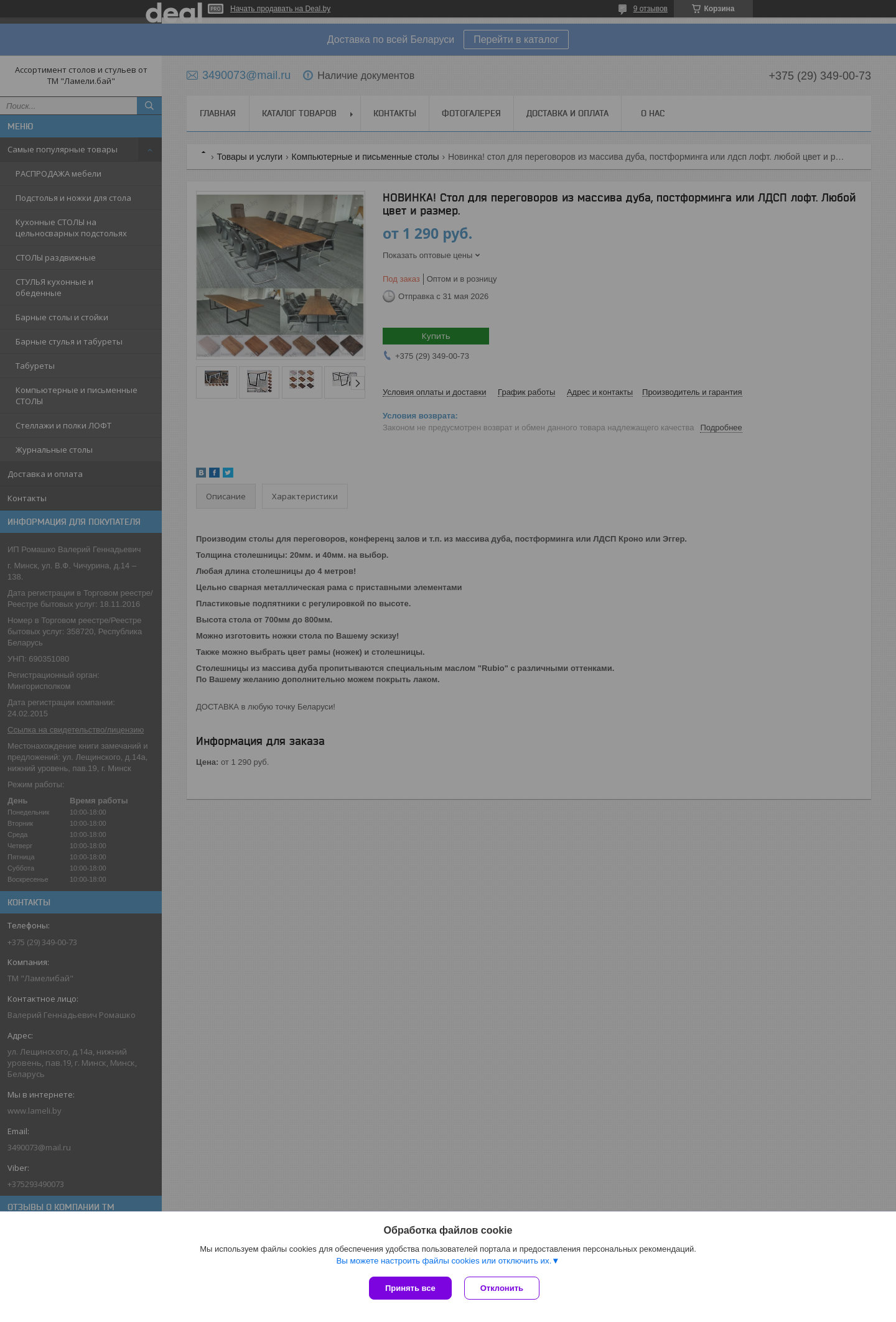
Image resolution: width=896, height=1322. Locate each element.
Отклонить (501, 1288)
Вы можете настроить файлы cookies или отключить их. (443, 1260)
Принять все (410, 1288)
